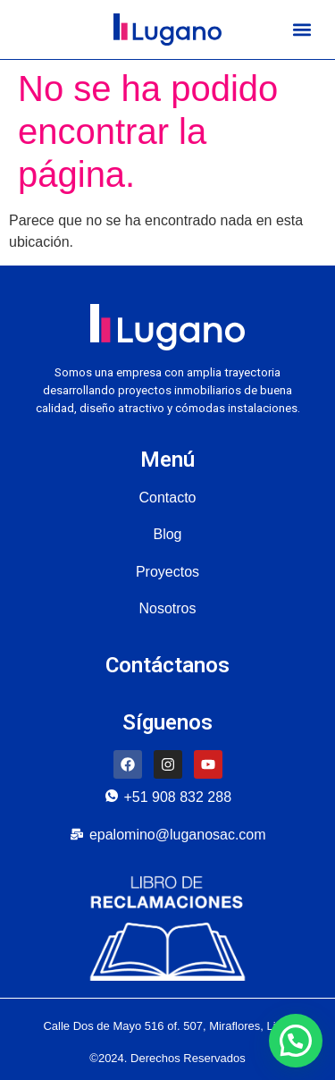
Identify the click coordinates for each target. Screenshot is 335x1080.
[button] (301, 30)
